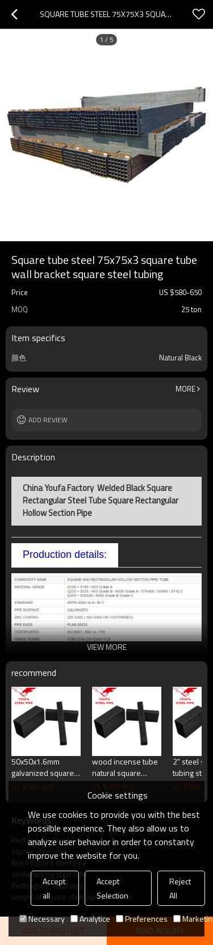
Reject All (180, 888)
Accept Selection (112, 888)
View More (107, 647)
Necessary (42, 919)
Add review (48, 419)
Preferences (142, 919)
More (185, 388)
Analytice (90, 919)
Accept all (54, 888)
